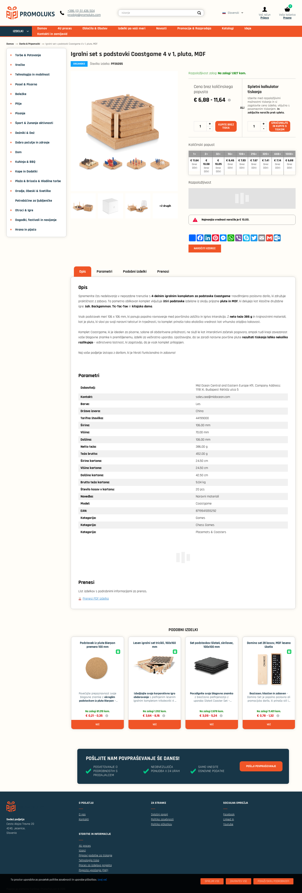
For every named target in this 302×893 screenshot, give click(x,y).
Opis (82, 271)
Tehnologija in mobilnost (32, 74)
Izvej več (102, 879)
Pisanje (20, 113)
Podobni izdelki (135, 271)
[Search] (199, 13)
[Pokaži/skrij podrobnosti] (273, 881)
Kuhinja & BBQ (25, 162)
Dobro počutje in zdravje (32, 142)
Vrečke (20, 65)
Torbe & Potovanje (28, 55)
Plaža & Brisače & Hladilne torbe (38, 181)
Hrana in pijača (25, 229)
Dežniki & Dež (24, 133)
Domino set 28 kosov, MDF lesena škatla (269, 645)
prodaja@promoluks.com (84, 15)
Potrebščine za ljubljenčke (33, 200)
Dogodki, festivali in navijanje (36, 220)
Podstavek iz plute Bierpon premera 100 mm (97, 645)
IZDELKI (18, 31)
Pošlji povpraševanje (261, 766)
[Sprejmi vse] (212, 881)
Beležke (20, 94)
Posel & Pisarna (26, 84)
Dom (18, 152)
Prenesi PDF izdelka (96, 599)
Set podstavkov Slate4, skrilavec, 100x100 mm (211, 645)
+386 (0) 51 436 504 (81, 11)
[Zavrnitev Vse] (238, 881)
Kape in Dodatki (26, 171)
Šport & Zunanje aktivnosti (34, 123)
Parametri (104, 271)
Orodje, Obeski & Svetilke (33, 191)
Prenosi (163, 271)
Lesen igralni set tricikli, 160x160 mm (154, 645)
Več (97, 724)
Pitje (18, 103)
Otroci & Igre (24, 210)
